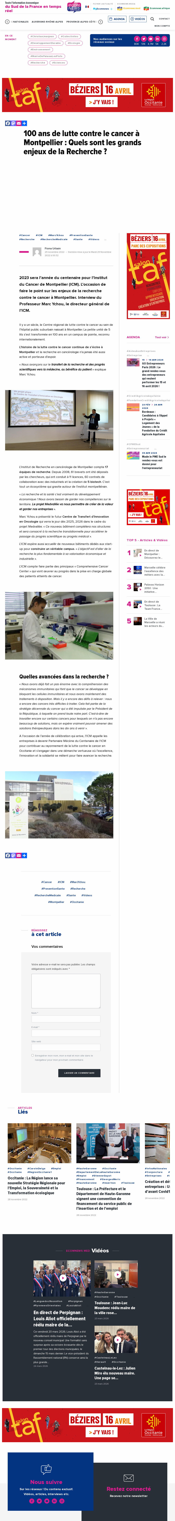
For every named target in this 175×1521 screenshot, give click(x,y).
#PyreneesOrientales (47, 1305)
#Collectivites (69, 36)
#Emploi (56, 1168)
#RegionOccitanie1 (40, 1172)
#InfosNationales (156, 1168)
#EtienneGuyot (101, 1176)
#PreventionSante (81, 235)
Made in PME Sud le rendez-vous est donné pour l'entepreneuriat (154, 462)
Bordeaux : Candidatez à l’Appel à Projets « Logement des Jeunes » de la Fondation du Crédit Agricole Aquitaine (154, 423)
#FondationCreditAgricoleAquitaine (150, 400)
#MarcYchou (56, 235)
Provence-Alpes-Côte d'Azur (85, 22)
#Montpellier (56, 902)
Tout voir (162, 337)
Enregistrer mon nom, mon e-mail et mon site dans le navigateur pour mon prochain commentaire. (64, 1058)
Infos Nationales (16, 22)
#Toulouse (128, 1183)
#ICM (39, 235)
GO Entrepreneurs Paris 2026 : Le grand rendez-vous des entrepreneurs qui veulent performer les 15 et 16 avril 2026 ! (154, 375)
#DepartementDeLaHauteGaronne (98, 1172)
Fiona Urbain (53, 248)
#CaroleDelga (36, 1168)
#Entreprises (153, 1176)
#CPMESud (133, 444)
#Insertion (109, 1183)
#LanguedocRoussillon (47, 1301)
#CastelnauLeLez (106, 1358)
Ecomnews (102, 8)
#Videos (94, 239)
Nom (34, 1013)
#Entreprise (134, 355)
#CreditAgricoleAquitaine (143, 396)
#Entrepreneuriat (138, 448)
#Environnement (40, 49)
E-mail (35, 1027)
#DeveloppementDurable (46, 43)
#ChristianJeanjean (42, 36)
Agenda (119, 19)
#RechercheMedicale (54, 239)
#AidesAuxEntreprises (141, 351)
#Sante (78, 239)
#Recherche (38, 63)
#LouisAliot (73, 1305)
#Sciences (58, 63)
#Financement (85, 1179)
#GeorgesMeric (110, 1179)
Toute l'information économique (33, 7)
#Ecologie (74, 43)
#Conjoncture (154, 1172)
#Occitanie (77, 902)
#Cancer (24, 235)
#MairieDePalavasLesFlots (46, 56)
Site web (36, 1041)
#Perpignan (75, 1301)
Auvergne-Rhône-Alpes (47, 22)
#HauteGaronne (86, 1168)
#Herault (100, 1362)
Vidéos (140, 19)
